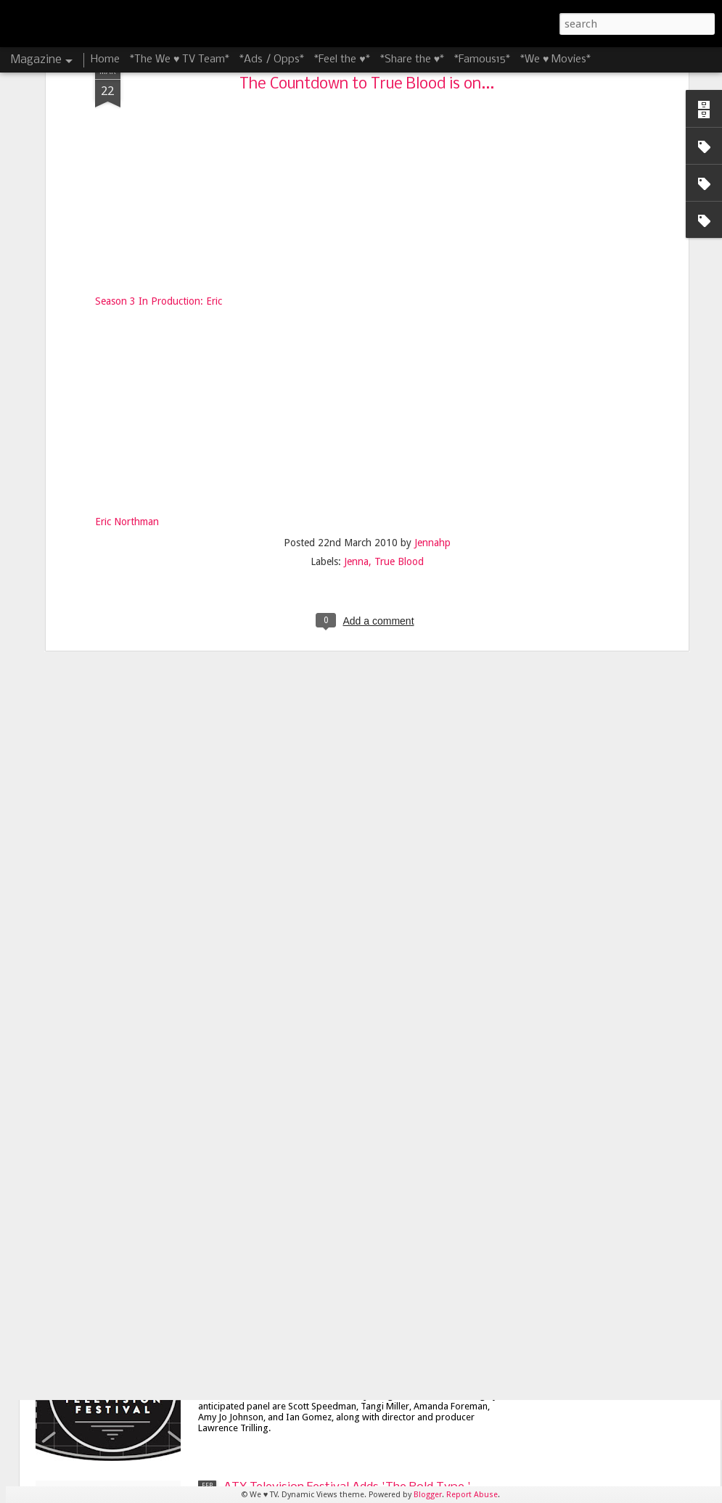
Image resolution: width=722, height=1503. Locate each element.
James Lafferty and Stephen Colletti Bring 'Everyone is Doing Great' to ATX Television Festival (342, 1172)
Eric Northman (127, 210)
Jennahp (432, 230)
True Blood (399, 249)
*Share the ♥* (412, 59)
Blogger (428, 1494)
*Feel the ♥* (341, 59)
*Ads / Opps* (271, 59)
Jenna (356, 249)
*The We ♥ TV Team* (179, 59)
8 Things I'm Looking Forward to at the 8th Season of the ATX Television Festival (341, 835)
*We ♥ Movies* (555, 59)
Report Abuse (472, 1494)
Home (105, 59)
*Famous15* (482, 59)
